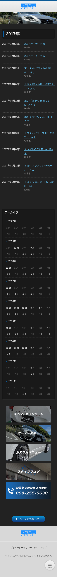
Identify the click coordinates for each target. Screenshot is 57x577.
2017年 (12, 281)
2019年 (12, 241)
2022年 (12, 221)
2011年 (12, 381)
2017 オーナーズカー (35, 44)
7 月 (48, 308)
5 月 (17, 294)
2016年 (12, 301)
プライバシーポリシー (21, 547)
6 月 (8, 274)
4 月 (24, 254)
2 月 (40, 254)
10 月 (24, 308)
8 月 (40, 308)
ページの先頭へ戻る (30, 519)
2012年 (12, 361)
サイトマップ (40, 547)
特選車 (27, 76)
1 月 (48, 234)
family (27, 47)
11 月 (16, 248)
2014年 (12, 341)
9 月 (33, 248)
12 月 (8, 268)
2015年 (12, 321)
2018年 (12, 261)
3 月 (33, 254)
